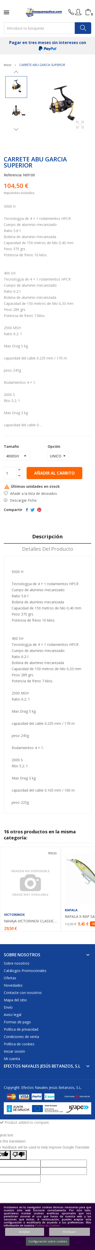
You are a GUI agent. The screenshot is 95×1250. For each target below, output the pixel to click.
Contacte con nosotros (23, 992)
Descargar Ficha (20, 500)
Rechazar (69, 1232)
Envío (8, 1007)
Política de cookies (19, 1044)
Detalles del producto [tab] (47, 549)
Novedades (13, 985)
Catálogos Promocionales (25, 970)
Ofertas (10, 978)
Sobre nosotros (16, 963)
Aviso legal (12, 1014)
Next (16, 129)
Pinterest (39, 510)
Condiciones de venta (21, 1036)
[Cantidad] (10, 473)
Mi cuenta (12, 1058)
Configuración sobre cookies (47, 1241)
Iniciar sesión (14, 1051)
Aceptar (24, 1232)
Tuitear (32, 510)
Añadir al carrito (54, 473)
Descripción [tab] (47, 537)
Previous (16, 72)
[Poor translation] (18, 1155)
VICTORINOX (14, 914)
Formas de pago (17, 1022)
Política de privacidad (21, 1029)
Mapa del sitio (15, 1000)
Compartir (27, 510)
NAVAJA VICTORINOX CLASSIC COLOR (30, 921)
